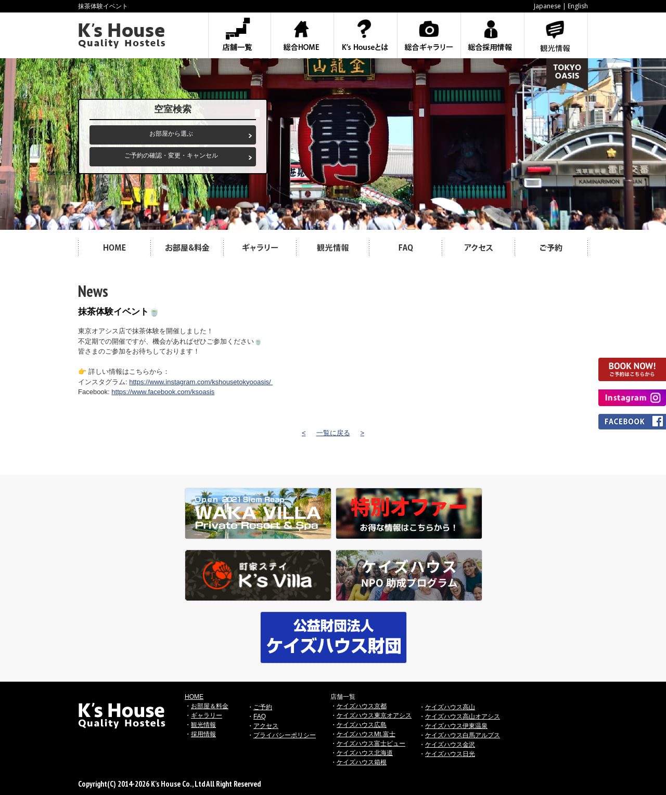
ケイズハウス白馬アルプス (462, 735)
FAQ (259, 716)
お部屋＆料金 (209, 706)
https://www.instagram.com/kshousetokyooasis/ (201, 382)
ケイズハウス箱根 (362, 762)
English (578, 6)
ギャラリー (206, 715)
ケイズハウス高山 (450, 707)
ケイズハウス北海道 (365, 753)
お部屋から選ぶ (171, 133)
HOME (194, 696)
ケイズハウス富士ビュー (371, 743)
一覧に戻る (333, 433)
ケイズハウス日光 (450, 754)
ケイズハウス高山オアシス (462, 716)
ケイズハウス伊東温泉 (456, 725)
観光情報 (203, 724)
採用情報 (203, 734)
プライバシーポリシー (284, 735)
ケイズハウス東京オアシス (374, 715)
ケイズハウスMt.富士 (366, 734)
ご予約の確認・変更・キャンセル (171, 155)
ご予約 (262, 707)
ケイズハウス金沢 (450, 744)
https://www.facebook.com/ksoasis (162, 392)
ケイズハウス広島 (362, 724)
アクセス (265, 725)
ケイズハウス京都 (362, 706)
